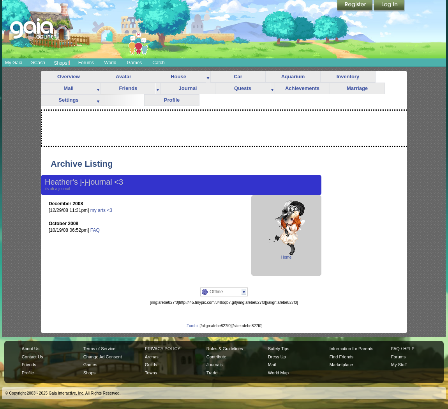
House (178, 76)
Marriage (357, 88)
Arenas (152, 356)
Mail (68, 88)
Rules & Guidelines (224, 348)
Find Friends (341, 356)
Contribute (216, 356)
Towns (151, 372)
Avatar (123, 76)
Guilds (151, 364)
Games (134, 62)
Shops (62, 63)
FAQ (95, 230)
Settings (68, 100)
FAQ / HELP (402, 348)
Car (238, 76)
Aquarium (293, 76)
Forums (86, 62)
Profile (172, 100)
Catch (158, 62)
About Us (30, 348)
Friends (128, 88)
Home (286, 257)
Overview (68, 76)
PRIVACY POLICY (162, 348)
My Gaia (14, 62)
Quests (242, 88)
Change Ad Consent (102, 356)
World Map (278, 372)
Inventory (348, 76)
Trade (211, 372)
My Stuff (399, 364)
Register (355, 6)
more (208, 77)
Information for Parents (351, 348)
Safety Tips (278, 348)
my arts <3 (101, 210)
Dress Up (277, 356)
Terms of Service (99, 348)
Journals (214, 364)
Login (389, 6)
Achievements (302, 88)
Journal (188, 88)
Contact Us (32, 356)
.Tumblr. (193, 326)
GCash (37, 62)
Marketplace (341, 364)
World (110, 62)
